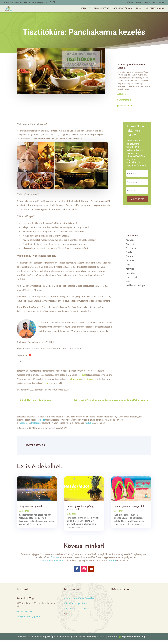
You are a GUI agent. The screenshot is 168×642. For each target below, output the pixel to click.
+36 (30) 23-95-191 (14, 2)
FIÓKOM (130, 3)
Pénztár (147, 3)
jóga (128, 266)
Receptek (130, 274)
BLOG (138, 8)
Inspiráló (130, 262)
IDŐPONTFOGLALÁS (154, 8)
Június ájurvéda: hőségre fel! (129, 508)
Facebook (76, 380)
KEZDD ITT (86, 8)
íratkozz (82, 376)
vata (128, 283)
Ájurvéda (121, 96)
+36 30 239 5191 (24, 613)
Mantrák (130, 270)
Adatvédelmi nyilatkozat (76, 605)
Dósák (129, 254)
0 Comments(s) (124, 102)
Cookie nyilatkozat (96, 638)
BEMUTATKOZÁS (101, 8)
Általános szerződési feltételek (79, 600)
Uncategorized (133, 279)
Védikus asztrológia (135, 287)
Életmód (130, 258)
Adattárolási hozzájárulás (76, 610)
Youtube (46, 385)
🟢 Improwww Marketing (132, 638)
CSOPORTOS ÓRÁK (121, 8)
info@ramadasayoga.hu (28, 618)
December (131, 250)
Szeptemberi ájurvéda (31, 508)
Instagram (89, 380)
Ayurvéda (130, 246)
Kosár (138, 3)
